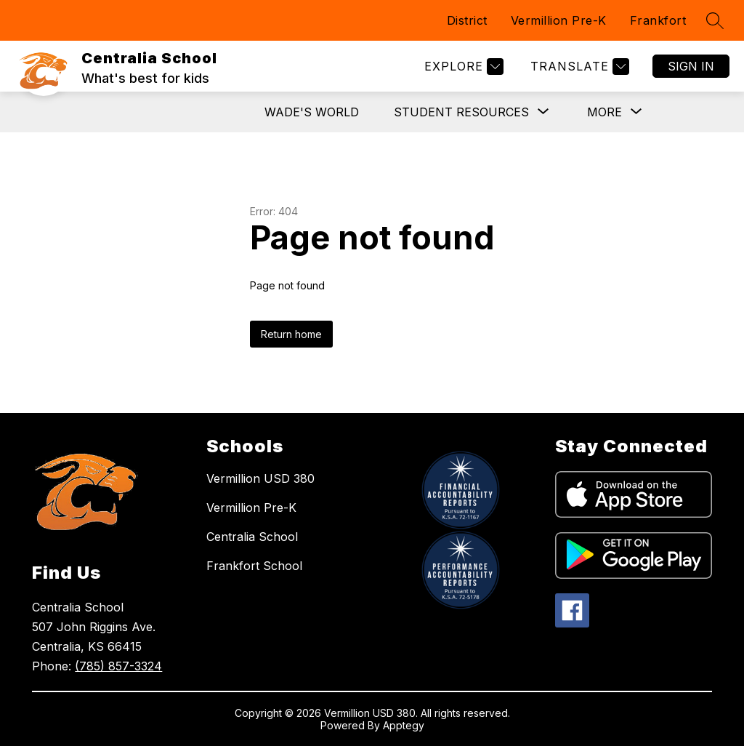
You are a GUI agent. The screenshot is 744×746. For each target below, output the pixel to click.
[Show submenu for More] (604, 112)
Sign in (691, 66)
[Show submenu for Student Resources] (461, 112)
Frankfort (658, 20)
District (467, 20)
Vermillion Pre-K (559, 20)
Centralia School (252, 536)
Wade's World (311, 112)
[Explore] (462, 66)
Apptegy (403, 725)
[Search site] (715, 20)
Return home (291, 334)
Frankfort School (254, 565)
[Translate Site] (578, 66)
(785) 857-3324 (118, 666)
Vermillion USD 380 (260, 478)
